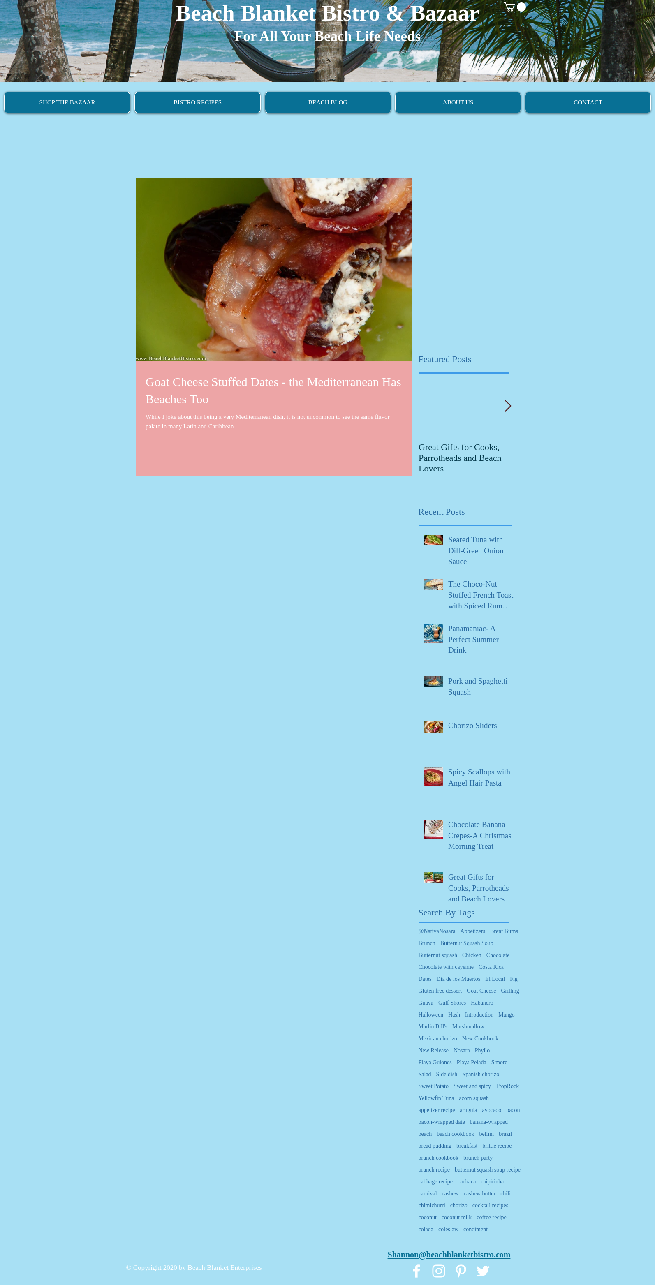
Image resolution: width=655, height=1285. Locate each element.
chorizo (459, 1205)
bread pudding (435, 1146)
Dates (425, 979)
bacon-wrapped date (442, 1122)
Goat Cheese (481, 991)
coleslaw (448, 1229)
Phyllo (482, 1050)
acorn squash (474, 1098)
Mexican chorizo (438, 1038)
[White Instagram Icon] (438, 1271)
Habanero (482, 1003)
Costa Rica (491, 967)
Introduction (479, 1015)
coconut (428, 1217)
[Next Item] (508, 406)
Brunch (427, 943)
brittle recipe (497, 1146)
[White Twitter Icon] (483, 1271)
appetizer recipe (437, 1110)
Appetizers (472, 931)
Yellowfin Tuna (436, 1098)
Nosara (462, 1050)
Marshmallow (468, 1027)
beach (425, 1134)
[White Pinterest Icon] (461, 1271)
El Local (495, 979)
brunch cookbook (439, 1158)
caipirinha (492, 1182)
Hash (454, 1015)
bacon (513, 1110)
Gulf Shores (452, 1003)
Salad (425, 1074)
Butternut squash (438, 955)
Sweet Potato (434, 1086)
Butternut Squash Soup (466, 943)
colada (426, 1229)
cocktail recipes (490, 1205)
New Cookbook (480, 1038)
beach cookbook (455, 1134)
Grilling (510, 991)
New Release (434, 1050)
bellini (486, 1134)
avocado (491, 1110)
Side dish (447, 1074)
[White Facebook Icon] (416, 1271)
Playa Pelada (471, 1062)
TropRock (507, 1086)
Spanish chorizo (480, 1074)
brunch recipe (434, 1170)
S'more (499, 1062)
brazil (505, 1134)
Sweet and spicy (472, 1086)
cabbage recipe (436, 1182)
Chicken (471, 955)
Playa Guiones (435, 1062)
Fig (514, 979)
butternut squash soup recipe (488, 1170)
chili (505, 1193)
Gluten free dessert (440, 991)
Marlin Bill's (433, 1027)
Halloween (431, 1015)
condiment (475, 1229)
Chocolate (498, 955)
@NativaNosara (437, 931)
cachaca (467, 1182)
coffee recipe (491, 1217)
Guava (426, 1003)
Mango (506, 1015)
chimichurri (432, 1205)
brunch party (478, 1158)
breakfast (466, 1146)
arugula (468, 1110)
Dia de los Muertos (458, 979)
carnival (428, 1193)
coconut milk (457, 1217)
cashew (450, 1193)
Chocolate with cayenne (446, 967)
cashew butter (479, 1193)
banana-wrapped (489, 1122)
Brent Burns (504, 931)
